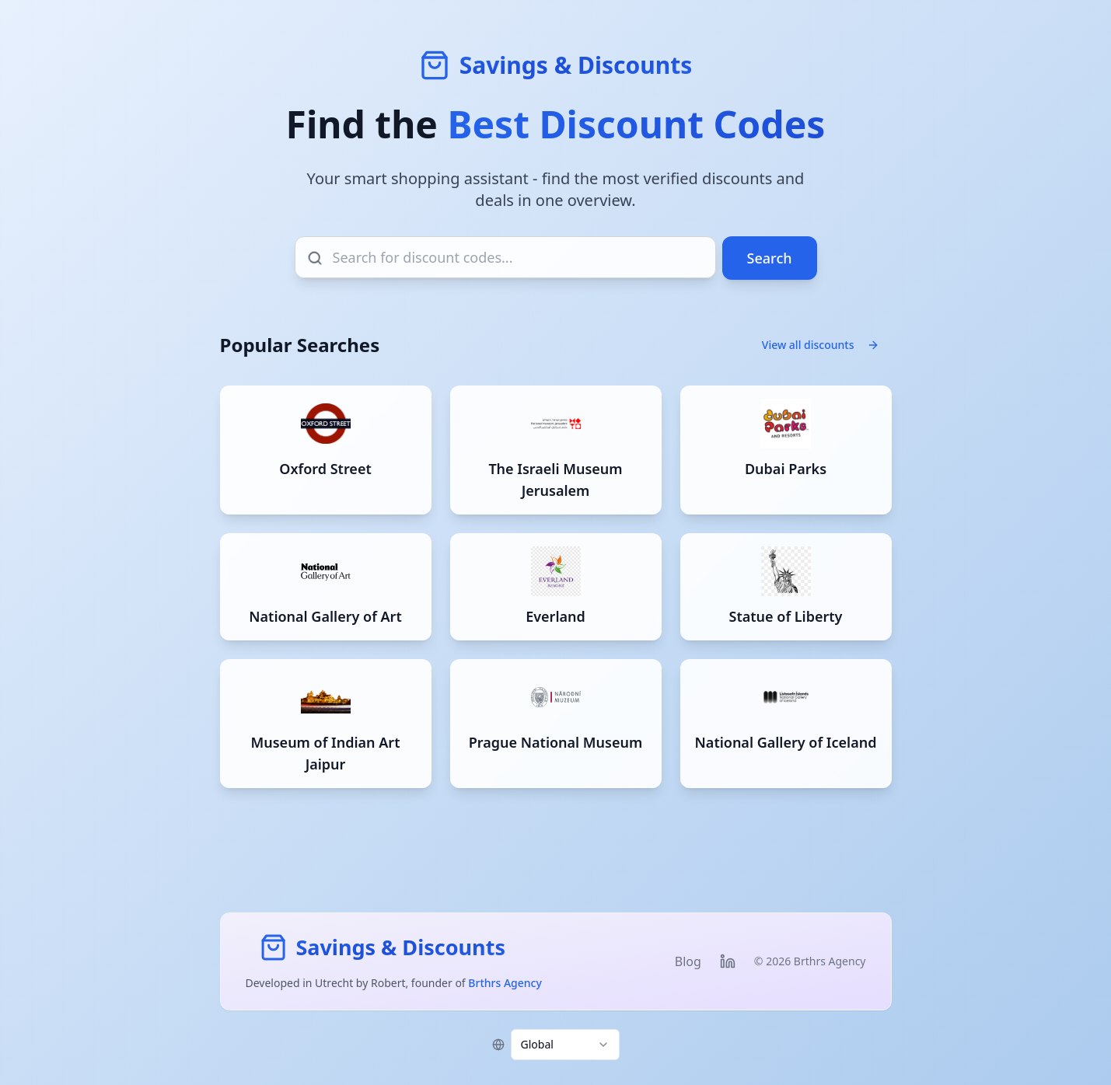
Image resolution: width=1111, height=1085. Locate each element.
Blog (688, 961)
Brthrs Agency (505, 982)
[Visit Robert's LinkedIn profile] (727, 961)
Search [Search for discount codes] (769, 258)
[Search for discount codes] (505, 257)
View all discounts (820, 344)
